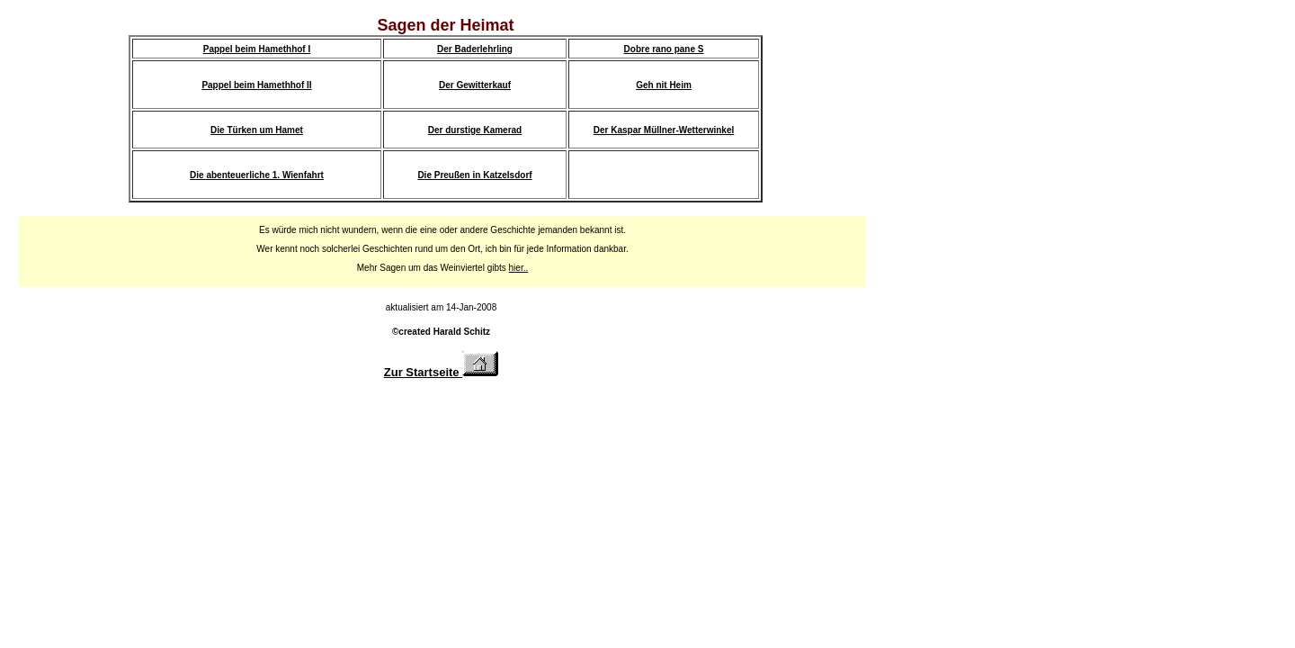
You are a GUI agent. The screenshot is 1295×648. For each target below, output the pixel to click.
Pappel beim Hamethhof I (256, 49)
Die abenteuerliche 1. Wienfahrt (257, 175)
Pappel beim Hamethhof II (256, 85)
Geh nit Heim (664, 85)
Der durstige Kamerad (475, 130)
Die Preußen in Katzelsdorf (474, 175)
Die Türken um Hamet (256, 130)
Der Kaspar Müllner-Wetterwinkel (664, 130)
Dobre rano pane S (664, 49)
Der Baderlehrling (475, 49)
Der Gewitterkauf (475, 85)
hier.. (519, 268)
